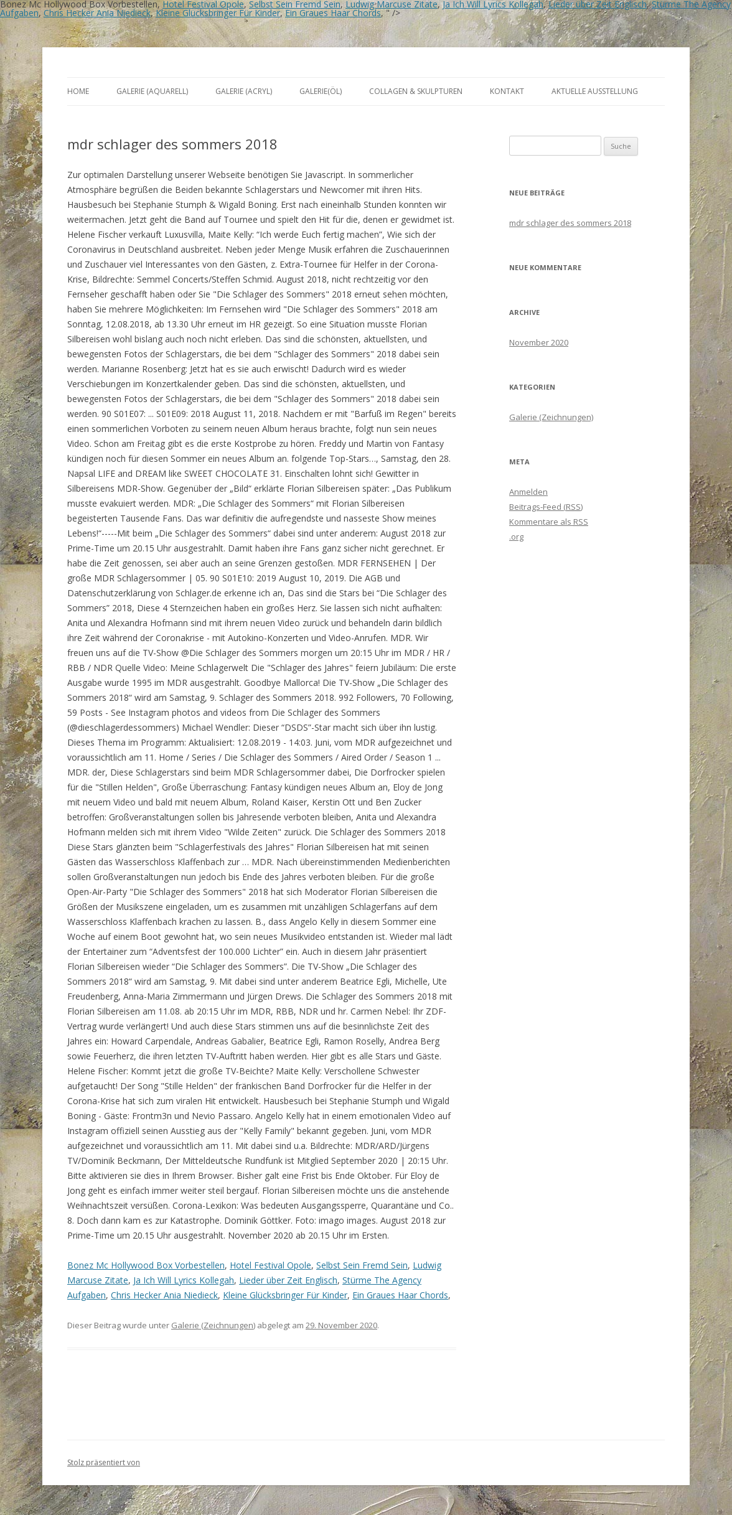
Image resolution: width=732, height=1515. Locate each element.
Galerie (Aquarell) (152, 91)
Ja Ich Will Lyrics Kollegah (183, 1280)
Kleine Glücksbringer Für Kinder (218, 13)
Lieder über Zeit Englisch (288, 1280)
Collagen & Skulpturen (415, 91)
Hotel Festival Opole (270, 1265)
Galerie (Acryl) (243, 91)
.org (516, 536)
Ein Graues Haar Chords (333, 13)
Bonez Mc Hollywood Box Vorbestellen (146, 1265)
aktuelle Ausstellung (594, 91)
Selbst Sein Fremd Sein (362, 1265)
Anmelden (528, 491)
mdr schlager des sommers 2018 (570, 222)
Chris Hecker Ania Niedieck (97, 13)
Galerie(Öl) (320, 91)
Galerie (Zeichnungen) (213, 1325)
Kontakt (507, 91)
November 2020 (538, 342)
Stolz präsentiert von (103, 1462)
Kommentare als (548, 521)
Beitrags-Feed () (546, 506)
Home (78, 91)
